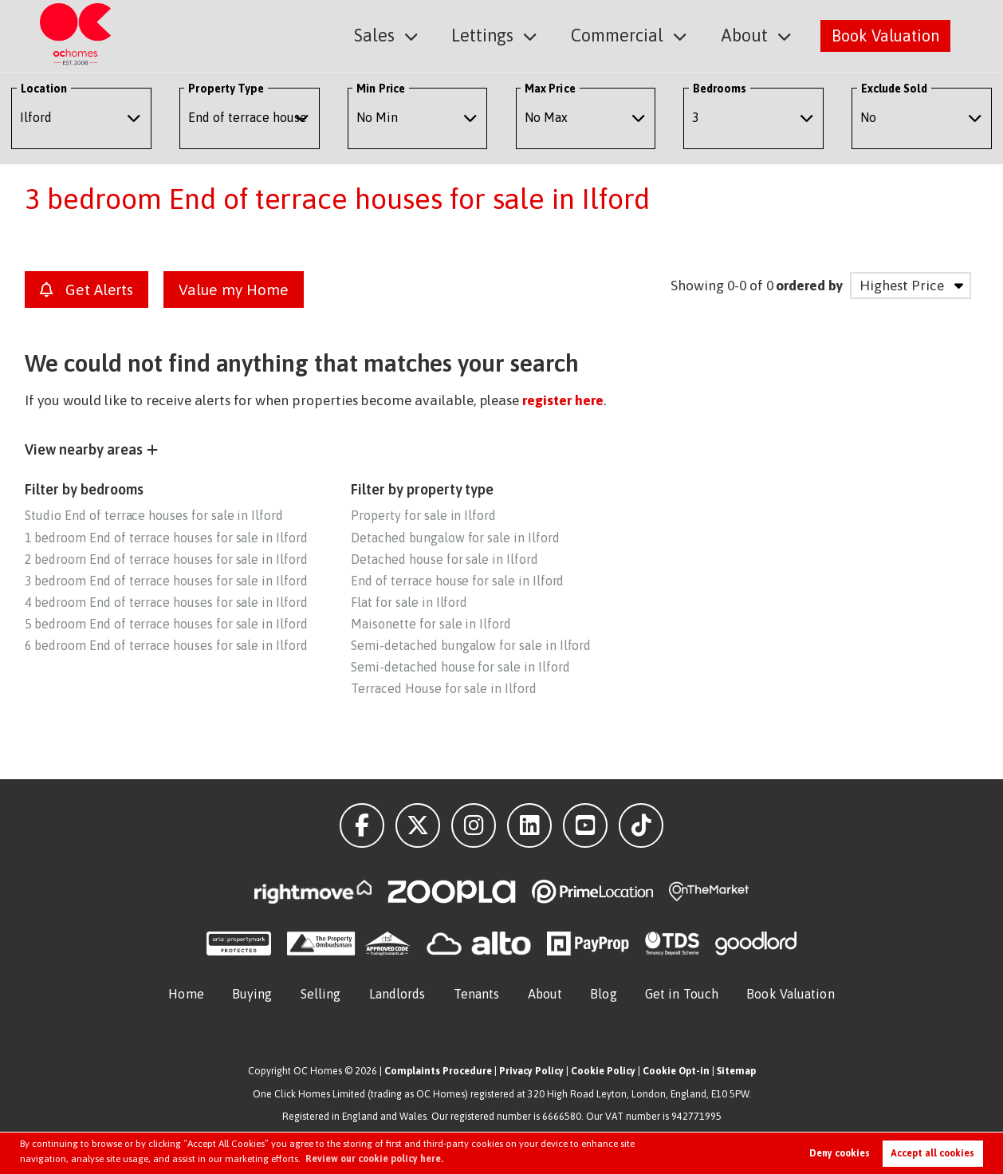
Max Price (550, 88)
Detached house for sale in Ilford (444, 559)
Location (44, 88)
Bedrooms (720, 88)
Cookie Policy (603, 1071)
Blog (603, 994)
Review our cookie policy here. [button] (374, 1158)
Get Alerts (86, 289)
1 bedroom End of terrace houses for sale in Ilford (166, 537)
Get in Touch (681, 994)
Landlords (397, 994)
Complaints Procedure (438, 1071)
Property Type (226, 88)
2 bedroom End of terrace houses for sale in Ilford (166, 559)
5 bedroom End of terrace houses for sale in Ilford (166, 624)
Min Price (380, 88)
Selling (321, 994)
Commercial (624, 35)
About (747, 35)
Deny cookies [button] (839, 1153)
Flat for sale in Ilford (409, 602)
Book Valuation (885, 35)
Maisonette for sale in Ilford (430, 624)
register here (562, 400)
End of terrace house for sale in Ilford (457, 580)
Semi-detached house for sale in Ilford (460, 667)
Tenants (477, 994)
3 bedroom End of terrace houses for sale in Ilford (166, 580)
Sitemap (736, 1071)
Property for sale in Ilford (423, 515)
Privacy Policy (531, 1071)
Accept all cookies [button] (932, 1153)
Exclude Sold (894, 88)
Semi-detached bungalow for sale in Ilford (471, 645)
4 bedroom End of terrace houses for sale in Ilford (166, 602)
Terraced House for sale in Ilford (443, 688)
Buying (252, 994)
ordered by (809, 286)
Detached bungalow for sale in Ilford (455, 537)
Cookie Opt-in (676, 1071)
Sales (391, 35)
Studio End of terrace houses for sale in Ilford (154, 515)
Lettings (495, 35)
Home (185, 994)
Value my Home (233, 289)
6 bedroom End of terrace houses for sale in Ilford (166, 645)
